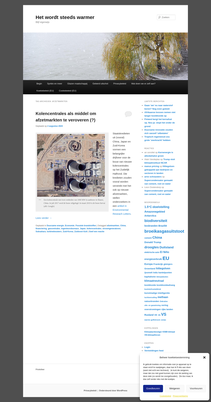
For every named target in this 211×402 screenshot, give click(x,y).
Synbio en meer (54, 83)
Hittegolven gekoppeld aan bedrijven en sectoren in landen (159, 169)
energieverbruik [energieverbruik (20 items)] (153, 259)
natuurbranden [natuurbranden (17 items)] (151, 301)
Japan (83, 228)
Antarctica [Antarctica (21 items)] (150, 215)
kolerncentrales (94, 228)
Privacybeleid (119, 83)
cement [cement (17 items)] (148, 238)
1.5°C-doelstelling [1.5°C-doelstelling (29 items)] (156, 207)
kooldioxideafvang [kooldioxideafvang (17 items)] (166, 285)
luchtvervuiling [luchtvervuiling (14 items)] (150, 297)
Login (147, 347)
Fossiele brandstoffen (85, 225)
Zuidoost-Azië (80, 231)
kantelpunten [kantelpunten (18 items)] (165, 272)
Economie (69, 225)
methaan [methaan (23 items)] (163, 297)
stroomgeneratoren (112, 228)
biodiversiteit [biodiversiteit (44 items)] (155, 221)
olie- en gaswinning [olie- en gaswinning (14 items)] (152, 305)
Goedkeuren (153, 388)
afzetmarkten (113, 225)
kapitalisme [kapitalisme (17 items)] (150, 277)
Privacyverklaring (180, 396)
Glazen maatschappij (77, 83)
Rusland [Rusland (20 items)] (149, 315)
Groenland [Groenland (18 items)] (149, 268)
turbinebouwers (54, 231)
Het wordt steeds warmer (65, 17)
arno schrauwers (153, 176)
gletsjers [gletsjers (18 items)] (168, 264)
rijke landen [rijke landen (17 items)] (167, 309)
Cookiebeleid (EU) (67, 90)
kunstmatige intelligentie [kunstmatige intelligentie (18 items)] (157, 293)
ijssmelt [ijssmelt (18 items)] (148, 272)
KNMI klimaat (169, 332)
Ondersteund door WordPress (113, 390)
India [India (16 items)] (155, 272)
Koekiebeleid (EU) (45, 90)
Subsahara (41, 231)
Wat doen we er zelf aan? (143, 83)
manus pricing (151, 166)
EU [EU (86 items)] (166, 258)
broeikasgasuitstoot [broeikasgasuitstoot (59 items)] (164, 231)
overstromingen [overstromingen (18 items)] (152, 309)
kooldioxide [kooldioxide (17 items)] (150, 285)
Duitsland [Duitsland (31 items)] (167, 247)
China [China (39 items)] (157, 237)
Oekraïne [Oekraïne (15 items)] (164, 301)
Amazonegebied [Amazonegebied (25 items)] (154, 211)
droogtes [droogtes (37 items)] (151, 247)
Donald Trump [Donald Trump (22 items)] (152, 242)
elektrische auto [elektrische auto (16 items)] (151, 252)
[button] (204, 357)
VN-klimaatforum (152, 335)
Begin (39, 83)
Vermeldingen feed (154, 350)
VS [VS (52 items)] (163, 314)
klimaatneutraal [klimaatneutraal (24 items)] (154, 280)
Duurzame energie (55, 225)
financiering (41, 228)
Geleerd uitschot (100, 83)
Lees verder (44, 218)
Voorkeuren (196, 388)
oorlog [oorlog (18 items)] (164, 305)
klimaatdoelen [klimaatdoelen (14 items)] (162, 277)
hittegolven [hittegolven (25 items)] (163, 268)
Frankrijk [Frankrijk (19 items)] (158, 264)
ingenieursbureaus (70, 228)
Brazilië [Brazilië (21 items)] (162, 225)
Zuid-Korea (68, 231)
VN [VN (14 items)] (159, 315)
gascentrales (54, 228)
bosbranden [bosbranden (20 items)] (151, 225)
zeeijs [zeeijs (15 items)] (163, 320)
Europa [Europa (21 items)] (148, 264)
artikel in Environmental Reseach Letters (122, 209)
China (123, 225)
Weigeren (174, 388)
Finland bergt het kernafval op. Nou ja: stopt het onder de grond (159, 122)
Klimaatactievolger (153, 332)
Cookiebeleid (165, 396)
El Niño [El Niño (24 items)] (164, 252)
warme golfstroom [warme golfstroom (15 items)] (152, 320)
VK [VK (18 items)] (155, 315)
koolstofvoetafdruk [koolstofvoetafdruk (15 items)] (152, 289)
